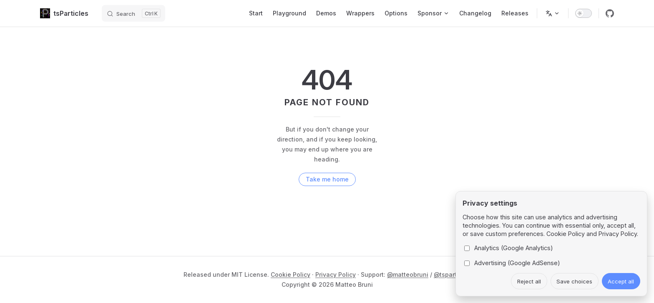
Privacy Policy (335, 274)
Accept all (621, 281)
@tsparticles (452, 274)
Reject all (529, 281)
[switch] (583, 13)
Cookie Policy (290, 274)
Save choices (574, 281)
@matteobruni (407, 274)
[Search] (133, 13)
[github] (609, 13)
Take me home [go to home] (327, 179)
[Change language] (553, 13)
